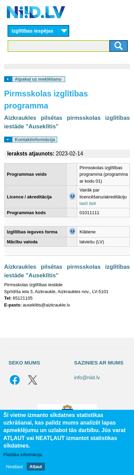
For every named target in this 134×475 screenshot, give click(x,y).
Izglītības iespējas (32, 31)
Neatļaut (14, 466)
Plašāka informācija (22, 454)
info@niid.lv (87, 377)
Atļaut (35, 466)
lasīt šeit (88, 203)
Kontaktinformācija (35, 139)
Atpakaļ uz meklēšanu (38, 79)
